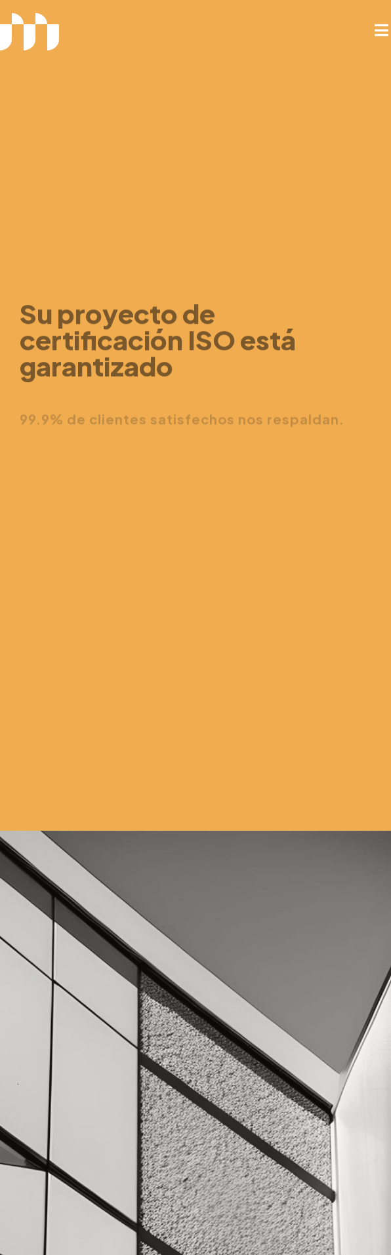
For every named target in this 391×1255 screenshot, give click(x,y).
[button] (381, 30)
